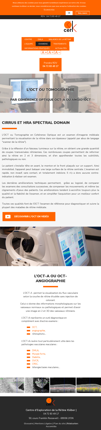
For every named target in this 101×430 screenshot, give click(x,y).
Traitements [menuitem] (59, 44)
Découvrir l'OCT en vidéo (31, 216)
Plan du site (59, 423)
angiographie (38, 330)
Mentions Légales (43, 423)
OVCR (35, 360)
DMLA (35, 350)
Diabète (36, 357)
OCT (34, 327)
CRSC (35, 363)
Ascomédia (51, 426)
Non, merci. (82, 13)
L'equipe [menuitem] (28, 44)
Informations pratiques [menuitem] (36, 48)
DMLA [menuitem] (40, 39)
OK (69, 13)
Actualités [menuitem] (61, 48)
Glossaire (28, 423)
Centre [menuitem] (28, 39)
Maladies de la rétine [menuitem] (60, 39)
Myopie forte (38, 353)
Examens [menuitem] (43, 44)
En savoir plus (49, 9)
